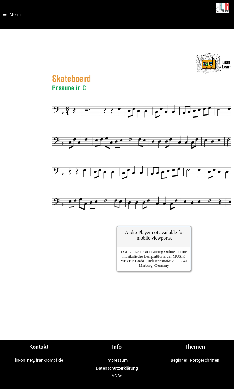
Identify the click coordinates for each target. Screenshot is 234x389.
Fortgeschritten (204, 360)
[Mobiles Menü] (12, 14)
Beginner (179, 360)
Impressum (117, 360)
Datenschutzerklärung (117, 368)
